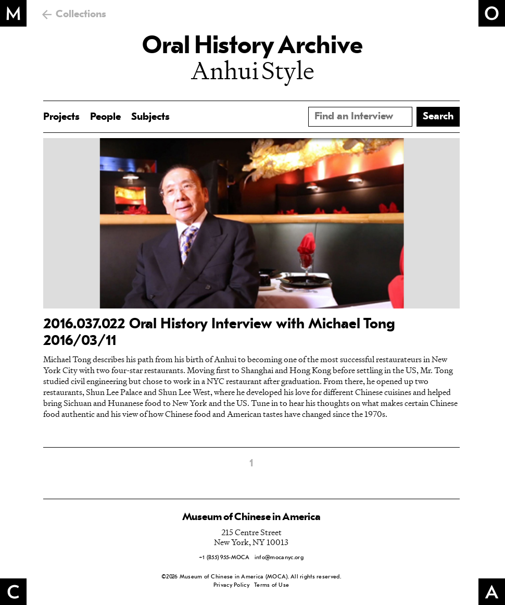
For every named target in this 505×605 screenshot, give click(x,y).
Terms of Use (271, 585)
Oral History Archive (252, 46)
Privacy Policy (231, 585)
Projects (61, 117)
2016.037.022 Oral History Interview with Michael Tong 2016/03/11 (219, 333)
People (105, 117)
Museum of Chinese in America (251, 517)
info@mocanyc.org (279, 558)
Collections (81, 14)
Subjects (150, 117)
